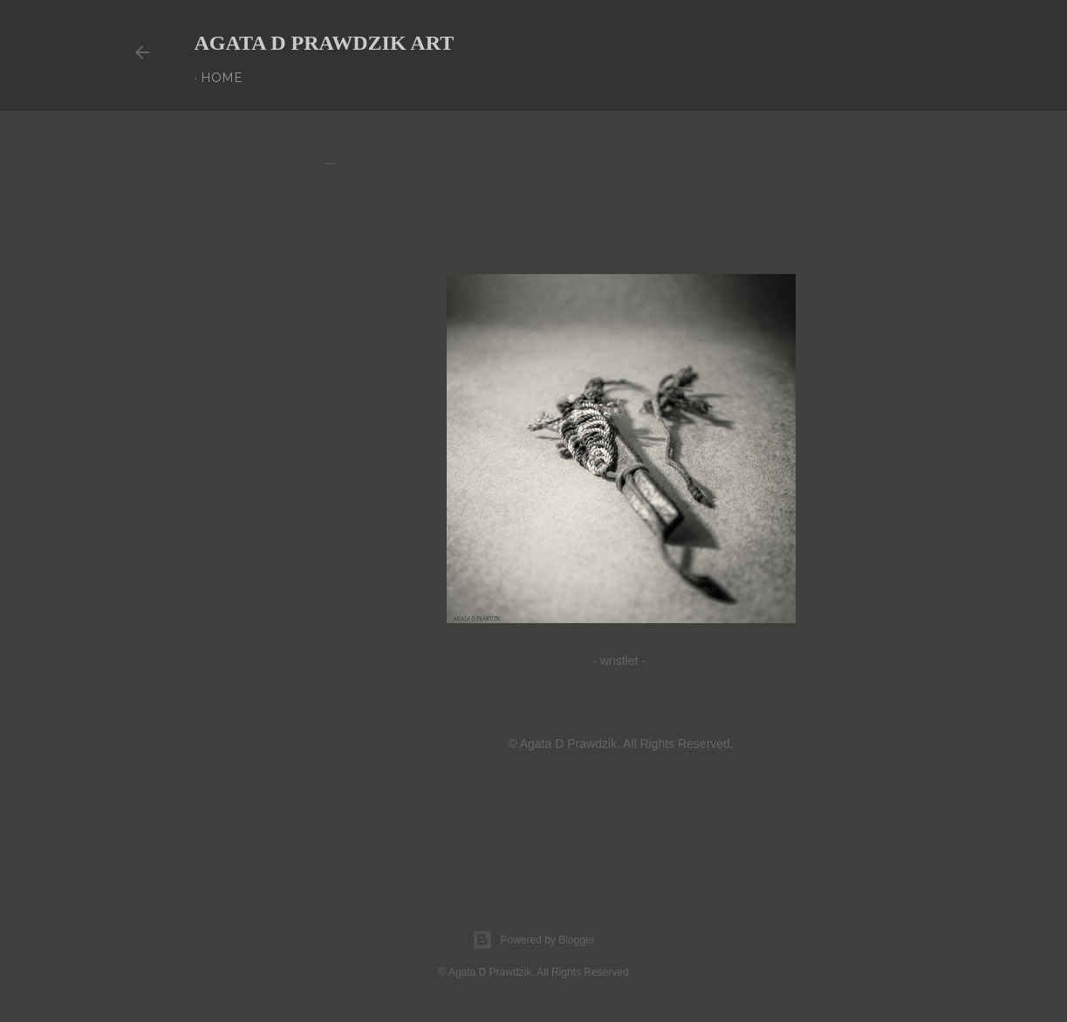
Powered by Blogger (533, 939)
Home (222, 78)
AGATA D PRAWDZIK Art (325, 42)
